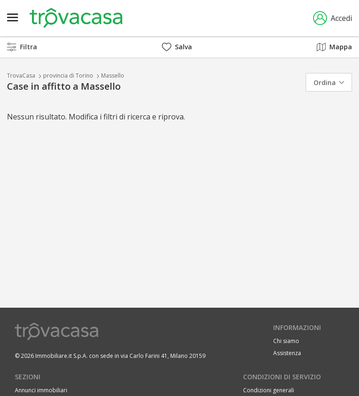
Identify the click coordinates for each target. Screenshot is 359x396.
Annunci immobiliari (41, 390)
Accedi (332, 18)
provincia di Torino (68, 75)
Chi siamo (286, 341)
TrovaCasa (21, 75)
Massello (112, 75)
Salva (177, 46)
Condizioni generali (268, 390)
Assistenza (287, 353)
